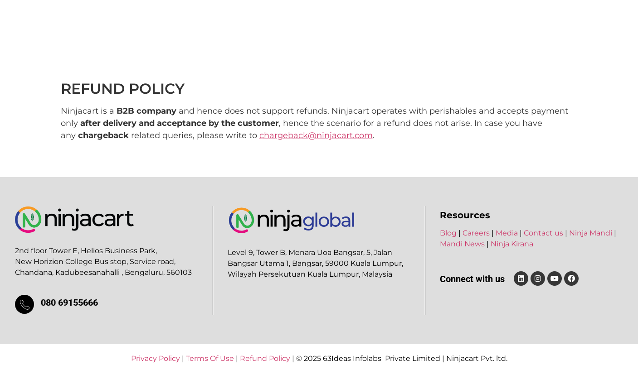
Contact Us (491, 25)
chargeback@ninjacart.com (316, 135)
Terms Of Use (210, 358)
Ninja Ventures (317, 25)
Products (250, 25)
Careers (376, 25)
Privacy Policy (155, 358)
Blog (449, 25)
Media (415, 25)
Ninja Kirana (512, 244)
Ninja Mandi (590, 233)
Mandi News (462, 244)
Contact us (543, 233)
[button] (250, 25)
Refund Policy (265, 358)
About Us (198, 25)
